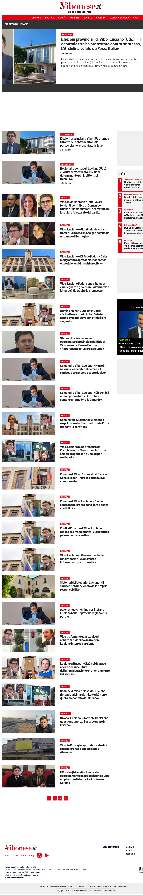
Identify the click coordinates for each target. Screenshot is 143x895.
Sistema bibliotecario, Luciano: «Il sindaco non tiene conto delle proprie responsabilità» (83, 586)
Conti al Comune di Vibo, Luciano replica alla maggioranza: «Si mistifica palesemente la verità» (84, 531)
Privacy (70, 886)
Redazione (44, 886)
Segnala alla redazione (58, 886)
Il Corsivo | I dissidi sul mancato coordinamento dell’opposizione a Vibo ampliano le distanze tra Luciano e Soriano (84, 777)
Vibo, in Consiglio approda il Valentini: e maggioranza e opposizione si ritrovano (84, 748)
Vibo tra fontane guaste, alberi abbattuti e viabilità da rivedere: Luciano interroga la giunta (80, 640)
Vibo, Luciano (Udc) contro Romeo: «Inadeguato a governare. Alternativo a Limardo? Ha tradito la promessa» (84, 287)
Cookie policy (80, 886)
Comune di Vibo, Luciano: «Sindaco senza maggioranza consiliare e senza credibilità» (84, 504)
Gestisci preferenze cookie (106, 886)
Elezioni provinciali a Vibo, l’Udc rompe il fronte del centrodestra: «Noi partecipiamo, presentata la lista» (84, 142)
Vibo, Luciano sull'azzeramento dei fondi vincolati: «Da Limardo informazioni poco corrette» (82, 558)
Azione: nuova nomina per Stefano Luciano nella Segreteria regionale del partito (84, 613)
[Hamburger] (3, 6)
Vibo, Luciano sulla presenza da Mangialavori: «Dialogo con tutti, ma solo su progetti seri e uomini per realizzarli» (83, 452)
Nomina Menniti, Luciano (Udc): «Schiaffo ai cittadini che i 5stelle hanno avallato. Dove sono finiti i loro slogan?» (83, 316)
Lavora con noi (123, 886)
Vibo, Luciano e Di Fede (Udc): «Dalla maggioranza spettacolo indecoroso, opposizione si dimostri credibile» (83, 259)
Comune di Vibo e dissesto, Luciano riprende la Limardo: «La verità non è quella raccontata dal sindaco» (83, 694)
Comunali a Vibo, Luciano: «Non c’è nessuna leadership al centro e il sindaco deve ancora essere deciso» (83, 369)
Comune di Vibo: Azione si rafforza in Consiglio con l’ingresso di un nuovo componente (83, 477)
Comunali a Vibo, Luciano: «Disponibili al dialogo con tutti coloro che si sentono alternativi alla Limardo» (84, 396)
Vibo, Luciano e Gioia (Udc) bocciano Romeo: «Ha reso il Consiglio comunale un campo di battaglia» (84, 232)
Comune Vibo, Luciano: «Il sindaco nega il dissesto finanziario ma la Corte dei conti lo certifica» (84, 423)
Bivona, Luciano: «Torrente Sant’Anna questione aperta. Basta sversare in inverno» (84, 721)
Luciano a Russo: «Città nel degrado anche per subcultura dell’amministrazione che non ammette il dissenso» (85, 669)
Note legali (91, 886)
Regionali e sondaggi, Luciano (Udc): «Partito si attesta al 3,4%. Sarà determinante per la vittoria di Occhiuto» (83, 173)
